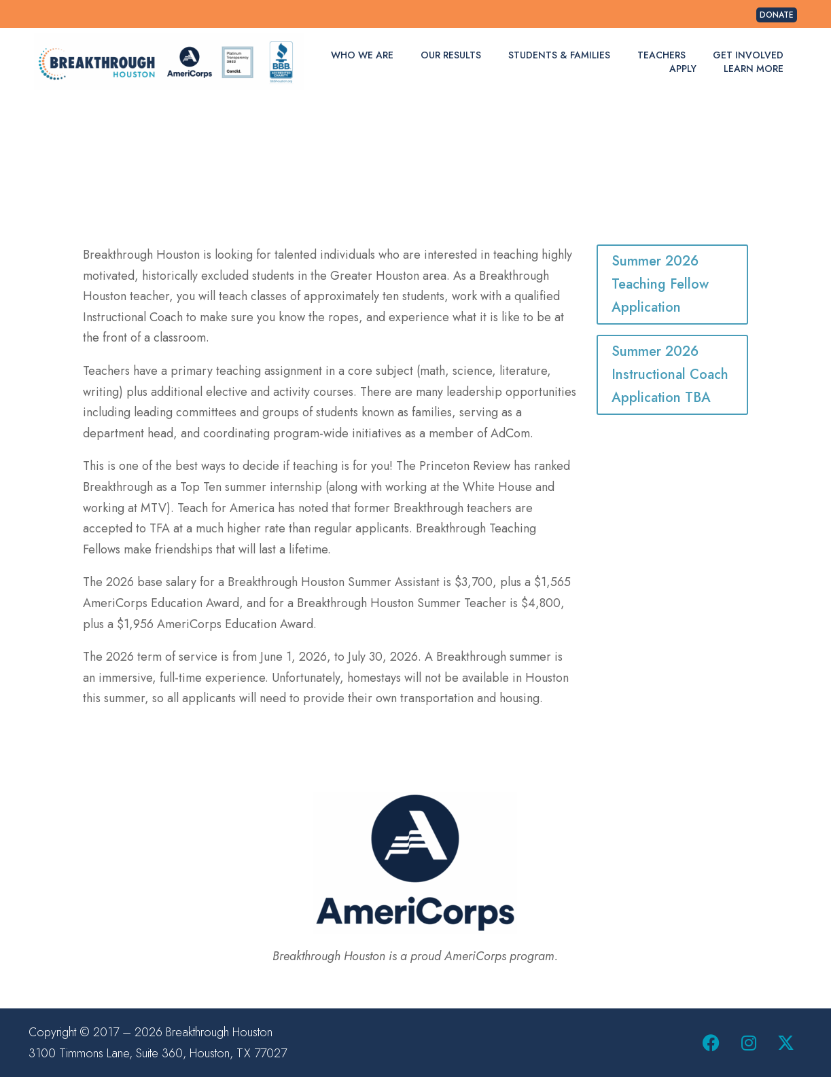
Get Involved (748, 55)
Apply (682, 68)
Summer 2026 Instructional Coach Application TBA (670, 374)
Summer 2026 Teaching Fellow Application (660, 284)
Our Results (451, 55)
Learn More (753, 68)
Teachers (661, 55)
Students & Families (559, 55)
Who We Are (362, 55)
